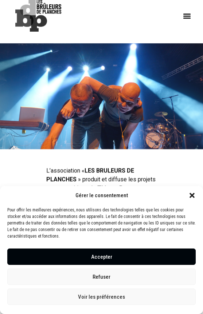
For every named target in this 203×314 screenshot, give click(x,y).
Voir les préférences (101, 297)
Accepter (101, 257)
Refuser (101, 277)
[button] (192, 195)
